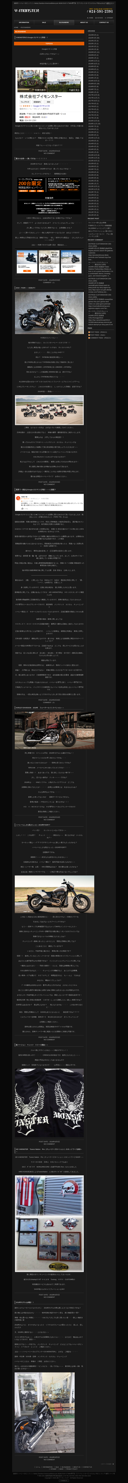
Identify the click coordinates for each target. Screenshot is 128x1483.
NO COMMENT (49, 153)
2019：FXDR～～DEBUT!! (25, 288)
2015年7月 (92, 126)
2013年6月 (92, 172)
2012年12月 (92, 186)
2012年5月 (92, 198)
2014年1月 (92, 152)
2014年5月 (92, 144)
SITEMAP (110, 18)
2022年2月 (92, 41)
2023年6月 (92, 35)
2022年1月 (92, 44)
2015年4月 (92, 132)
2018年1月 (92, 92)
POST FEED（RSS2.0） (99, 332)
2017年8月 (92, 106)
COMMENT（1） (49, 282)
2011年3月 (92, 215)
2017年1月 (92, 118)
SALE (44, 22)
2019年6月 (92, 69)
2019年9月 (92, 66)
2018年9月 (92, 84)
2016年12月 (92, 121)
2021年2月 (92, 49)
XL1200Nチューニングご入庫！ (99, 228)
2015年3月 (92, 135)
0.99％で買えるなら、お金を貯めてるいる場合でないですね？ (49, 218)
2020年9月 (92, 52)
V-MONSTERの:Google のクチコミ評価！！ (32, 37)
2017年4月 (92, 109)
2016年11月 (92, 124)
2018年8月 (92, 86)
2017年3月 (92, 112)
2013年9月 (92, 163)
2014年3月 (92, 149)
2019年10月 (92, 64)
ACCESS (100, 18)
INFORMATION (24, 22)
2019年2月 (92, 75)
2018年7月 (92, 89)
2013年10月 (92, 161)
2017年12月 (92, 95)
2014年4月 (92, 146)
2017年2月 (92, 115)
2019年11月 (92, 61)
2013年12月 (92, 155)
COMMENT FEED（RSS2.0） (101, 338)
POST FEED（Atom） (98, 335)
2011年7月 (92, 212)
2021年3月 (92, 46)
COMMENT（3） (49, 702)
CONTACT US (104, 22)
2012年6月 (92, 195)
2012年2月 (92, 206)
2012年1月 (92, 209)
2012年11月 (92, 189)
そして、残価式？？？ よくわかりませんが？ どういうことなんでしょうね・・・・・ (49, 223)
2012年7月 (92, 192)
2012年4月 (92, 201)
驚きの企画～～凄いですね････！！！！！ (31, 158)
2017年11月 (92, 98)
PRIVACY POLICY (72, 1469)
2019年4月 (92, 72)
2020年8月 (92, 55)
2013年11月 (92, 158)
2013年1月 (92, 184)
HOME (91, 18)
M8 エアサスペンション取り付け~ (100, 231)
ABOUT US (84, 22)
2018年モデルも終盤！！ (25, 1302)
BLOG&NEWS (64, 22)
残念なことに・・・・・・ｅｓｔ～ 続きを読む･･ (33, 133)
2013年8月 (92, 166)
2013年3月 (92, 178)
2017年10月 (92, 101)
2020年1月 (92, 58)
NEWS (61, 1469)
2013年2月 (92, 181)
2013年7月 (92, 169)
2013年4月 (92, 175)
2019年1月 (92, 78)
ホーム (38, 1467)
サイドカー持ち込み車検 (97, 223)
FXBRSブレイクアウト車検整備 (100, 225)
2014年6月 (92, 141)
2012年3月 (92, 204)
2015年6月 (92, 129)
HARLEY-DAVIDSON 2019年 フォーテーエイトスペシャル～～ (40, 708)
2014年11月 (92, 138)
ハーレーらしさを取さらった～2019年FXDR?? (33, 825)
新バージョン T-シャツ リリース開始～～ (32, 1045)
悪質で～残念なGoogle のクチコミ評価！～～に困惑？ (36, 490)
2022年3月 (92, 38)
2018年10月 (92, 81)
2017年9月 (92, 103)
